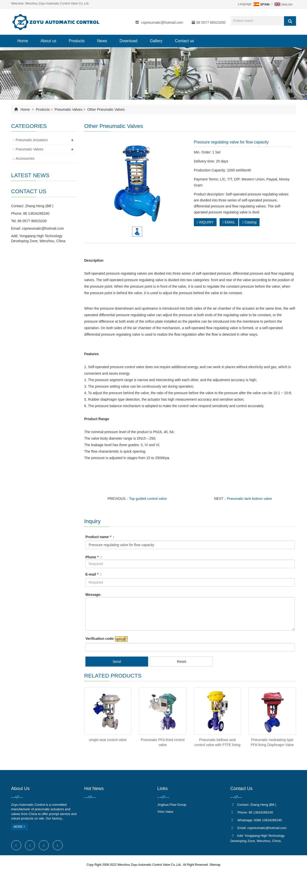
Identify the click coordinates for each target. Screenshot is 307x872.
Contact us (184, 41)
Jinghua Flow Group (171, 805)
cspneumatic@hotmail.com (162, 22)
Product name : (99, 537)
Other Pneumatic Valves (105, 109)
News (102, 41)
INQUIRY (205, 222)
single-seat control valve (108, 740)
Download (128, 41)
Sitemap (214, 865)
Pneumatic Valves (68, 109)
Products (76, 41)
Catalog (249, 222)
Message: (93, 595)
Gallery (156, 41)
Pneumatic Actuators (32, 140)
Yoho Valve (165, 812)
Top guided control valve (148, 499)
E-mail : (93, 574)
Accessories (25, 158)
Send (117, 662)
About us (48, 41)
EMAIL (229, 222)
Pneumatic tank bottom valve (249, 499)
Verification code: (100, 639)
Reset (181, 662)
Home (22, 41)
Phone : (93, 557)
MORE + (19, 827)
